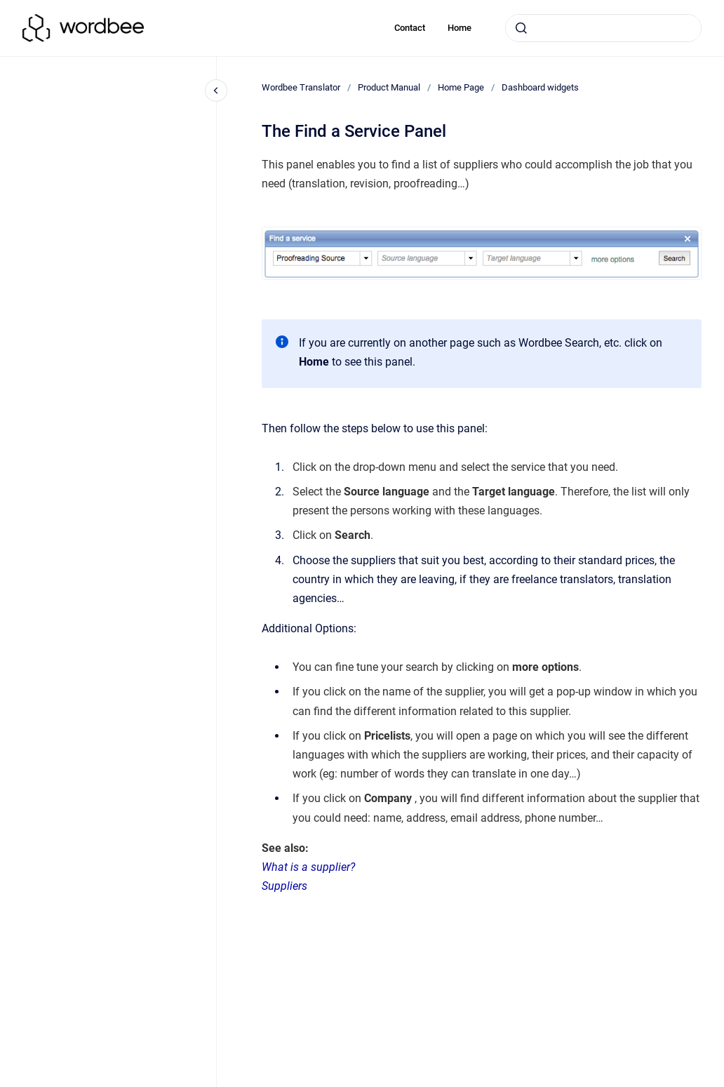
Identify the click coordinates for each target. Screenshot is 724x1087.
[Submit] (521, 28)
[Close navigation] (216, 90)
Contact (409, 27)
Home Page (461, 87)
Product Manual (389, 87)
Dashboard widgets (540, 87)
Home (459, 27)
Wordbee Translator (301, 87)
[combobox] (603, 28)
